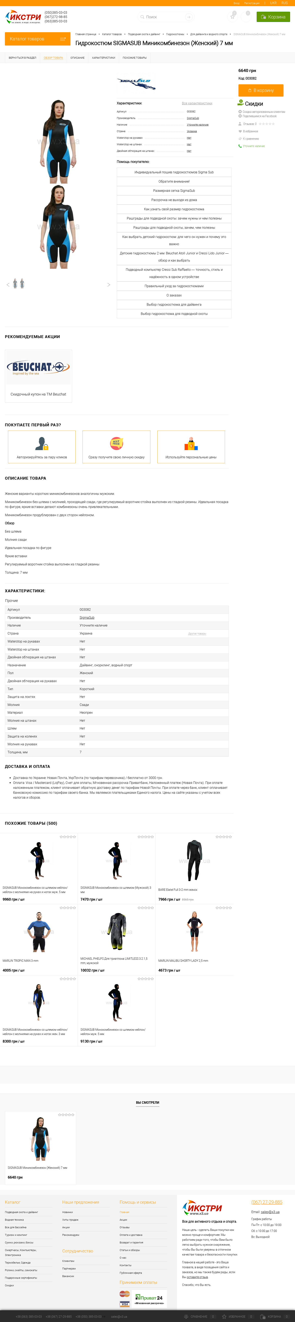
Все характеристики (197, 103)
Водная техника (14, 1213)
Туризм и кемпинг (16, 1228)
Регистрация (252, 3)
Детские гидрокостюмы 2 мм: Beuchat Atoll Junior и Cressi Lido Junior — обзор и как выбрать (174, 256)
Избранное (238, 1316)
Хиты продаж (70, 1213)
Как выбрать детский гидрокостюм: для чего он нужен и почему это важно (174, 240)
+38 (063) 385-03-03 (29, 1316)
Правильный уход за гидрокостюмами (174, 286)
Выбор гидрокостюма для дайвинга (174, 304)
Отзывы (125, 1221)
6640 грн (247, 70)
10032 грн (92, 964)
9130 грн (91, 1035)
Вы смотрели (147, 1096)
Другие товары (197, 632)
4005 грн (14, 964)
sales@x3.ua (270, 1206)
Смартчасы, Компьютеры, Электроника (20, 1246)
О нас (123, 1251)
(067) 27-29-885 (266, 1196)
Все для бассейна (15, 1221)
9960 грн (14, 893)
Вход (236, 3)
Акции (66, 1221)
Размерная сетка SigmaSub (174, 191)
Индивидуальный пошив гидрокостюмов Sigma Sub (174, 172)
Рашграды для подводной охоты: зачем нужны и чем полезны (174, 218)
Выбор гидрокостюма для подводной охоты (174, 314)
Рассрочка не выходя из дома (174, 200)
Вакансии (68, 1270)
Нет (189, 137)
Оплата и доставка (131, 1228)
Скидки (9, 1279)
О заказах (174, 295)
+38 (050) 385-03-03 (89, 1316)
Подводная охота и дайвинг (21, 1206)
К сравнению (248, 138)
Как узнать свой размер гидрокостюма (174, 209)
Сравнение (200, 1316)
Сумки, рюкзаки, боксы (19, 1236)
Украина (192, 131)
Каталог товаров (38, 39)
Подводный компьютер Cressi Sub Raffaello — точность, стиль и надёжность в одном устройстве (174, 273)
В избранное (248, 131)
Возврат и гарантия (131, 1236)
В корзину (261, 90)
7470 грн (91, 893)
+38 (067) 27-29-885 (59, 1316)
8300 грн (14, 1035)
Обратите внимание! (174, 181)
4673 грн (169, 964)
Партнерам (69, 1262)
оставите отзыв (197, 1271)
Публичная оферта (131, 1266)
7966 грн (176, 893)
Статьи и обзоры (130, 1243)
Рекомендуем (70, 1228)
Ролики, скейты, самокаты (21, 1264)
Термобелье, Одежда (18, 1256)
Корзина (275, 1316)
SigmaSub (193, 118)
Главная (124, 1206)
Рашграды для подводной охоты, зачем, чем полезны (174, 228)
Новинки (67, 1206)
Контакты (126, 1259)
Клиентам (68, 1254)
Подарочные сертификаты (21, 1271)
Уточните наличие (198, 124)
